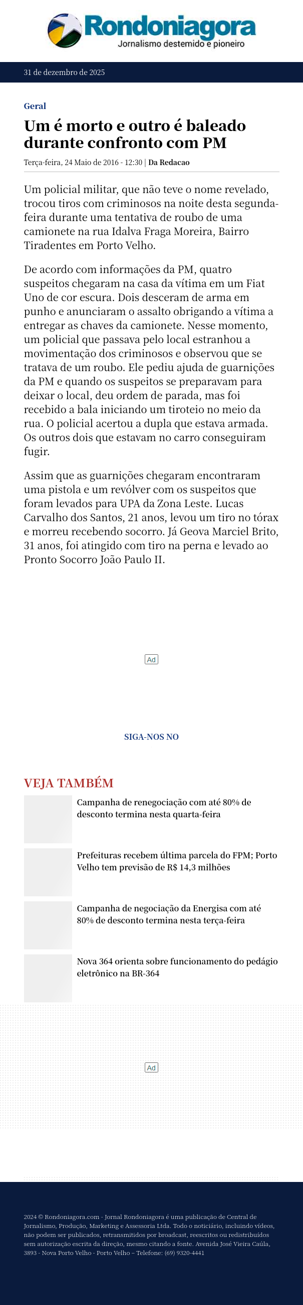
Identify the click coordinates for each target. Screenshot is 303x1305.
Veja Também (69, 782)
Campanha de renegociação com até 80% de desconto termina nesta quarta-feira (164, 808)
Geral (35, 106)
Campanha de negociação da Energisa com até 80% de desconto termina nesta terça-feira (169, 914)
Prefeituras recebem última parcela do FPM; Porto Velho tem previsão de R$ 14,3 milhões (177, 861)
